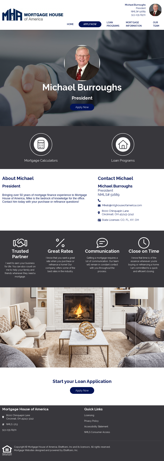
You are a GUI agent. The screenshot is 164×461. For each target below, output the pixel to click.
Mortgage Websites (24, 450)
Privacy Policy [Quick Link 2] (91, 421)
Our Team (156, 24)
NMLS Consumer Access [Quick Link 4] (97, 432)
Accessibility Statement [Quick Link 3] (96, 426)
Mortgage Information (134, 24)
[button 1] (41, 147)
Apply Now (82, 107)
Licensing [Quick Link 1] (89, 415)
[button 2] (123, 147)
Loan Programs (113, 24)
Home (70, 24)
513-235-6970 (138, 15)
